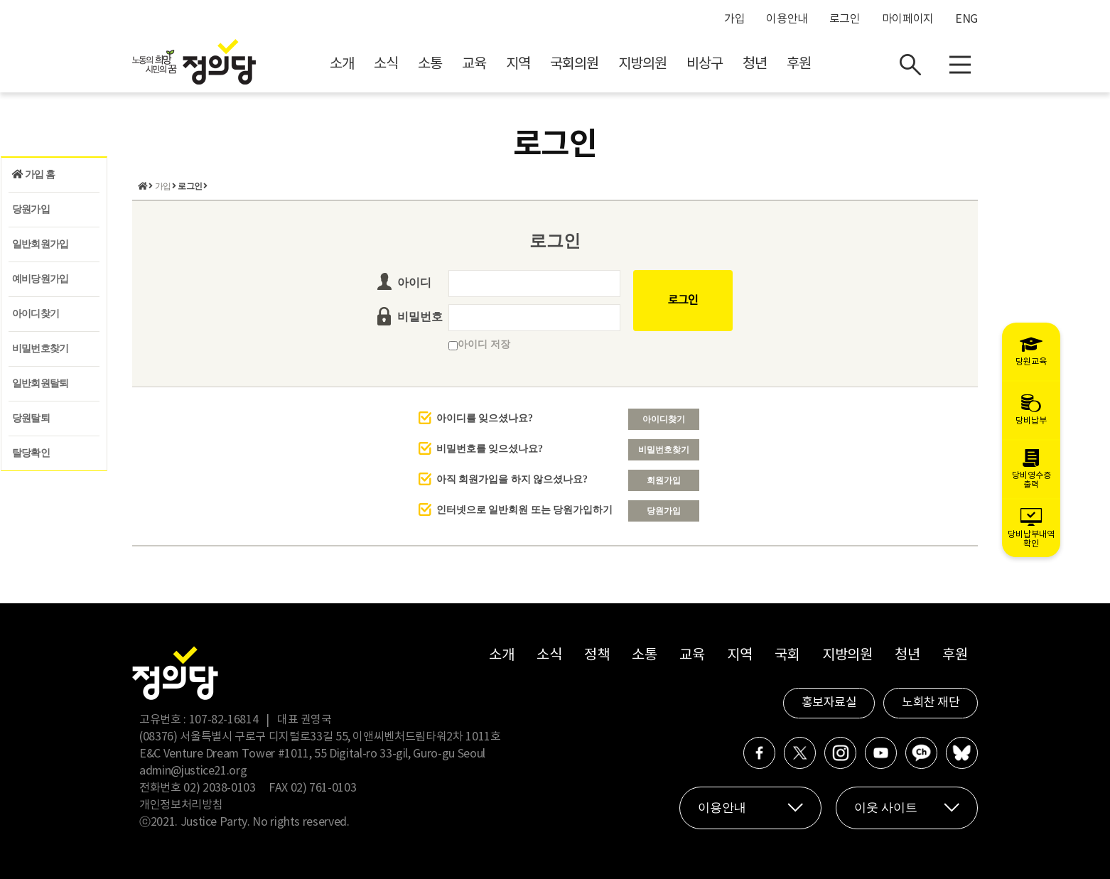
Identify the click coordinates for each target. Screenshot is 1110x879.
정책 (596, 655)
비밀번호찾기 (40, 348)
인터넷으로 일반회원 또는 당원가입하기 (524, 510)
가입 (734, 19)
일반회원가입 (40, 244)
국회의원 (574, 64)
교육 (474, 64)
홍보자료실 (829, 703)
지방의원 (642, 64)
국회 (787, 655)
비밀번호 (420, 317)
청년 (755, 64)
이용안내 (787, 19)
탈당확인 (31, 453)
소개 (342, 64)
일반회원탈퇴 (40, 383)
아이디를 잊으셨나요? (485, 418)
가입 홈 (33, 174)
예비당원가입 (40, 279)
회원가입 (664, 480)
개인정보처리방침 (180, 805)
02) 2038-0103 (219, 788)
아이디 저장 (479, 344)
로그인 (845, 19)
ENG (966, 19)
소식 (386, 64)
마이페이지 (908, 19)
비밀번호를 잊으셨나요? (490, 448)
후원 (799, 64)
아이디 (414, 282)
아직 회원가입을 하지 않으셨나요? (512, 479)
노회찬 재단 (930, 703)
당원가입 (31, 209)
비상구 (704, 64)
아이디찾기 (35, 313)
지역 (518, 64)
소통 (430, 64)
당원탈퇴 (31, 418)
